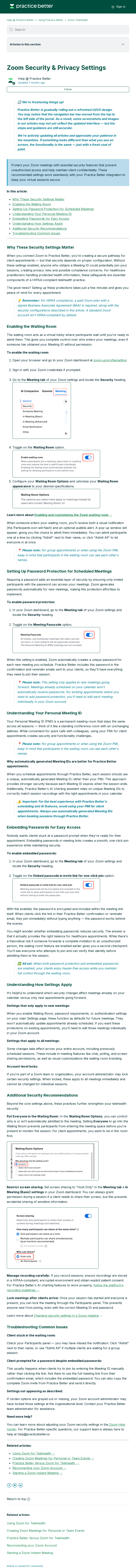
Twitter (14, 1485)
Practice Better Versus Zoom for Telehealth (38, 1538)
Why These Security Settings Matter (38, 199)
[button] (41, 410)
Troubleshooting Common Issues (36, 233)
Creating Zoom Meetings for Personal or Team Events (46, 1531)
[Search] (68, 29)
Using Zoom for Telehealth (26, 1523)
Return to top (18, 1499)
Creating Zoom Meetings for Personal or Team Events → (53, 1458)
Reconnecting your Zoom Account (32, 1545)
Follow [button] (68, 89)
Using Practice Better (50, 19)
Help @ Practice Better (20, 19)
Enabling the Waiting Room (31, 204)
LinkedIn (20, 1485)
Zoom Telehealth (78, 19)
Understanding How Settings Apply (37, 223)
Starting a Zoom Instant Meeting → (37, 1473)
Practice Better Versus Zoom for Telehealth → (45, 1463)
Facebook (9, 1485)
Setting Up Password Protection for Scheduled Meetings (53, 209)
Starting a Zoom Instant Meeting (30, 1553)
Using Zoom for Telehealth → (33, 1453)
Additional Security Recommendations (39, 228)
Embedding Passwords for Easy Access (40, 219)
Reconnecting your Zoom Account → (39, 1468)
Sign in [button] (120, 6)
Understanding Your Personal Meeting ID (42, 214)
